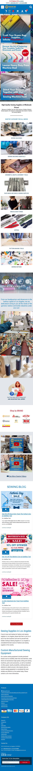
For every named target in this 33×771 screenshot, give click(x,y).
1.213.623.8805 (23, 3)
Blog (2, 723)
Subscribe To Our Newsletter (10, 758)
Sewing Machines (5, 694)
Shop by (16, 410)
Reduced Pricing (5, 691)
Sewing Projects (4, 701)
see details (21, 1)
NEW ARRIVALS (16, 283)
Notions (3, 703)
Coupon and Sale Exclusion (7, 730)
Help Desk (3, 725)
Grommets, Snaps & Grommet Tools (9, 697)
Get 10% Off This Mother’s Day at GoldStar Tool (16, 557)
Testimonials (4, 734)
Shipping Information (5, 727)
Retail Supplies (4, 706)
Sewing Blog (16, 486)
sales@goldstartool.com (20, 750)
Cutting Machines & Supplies (7, 699)
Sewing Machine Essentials (7, 696)
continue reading (6, 527)
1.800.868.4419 (14, 3)
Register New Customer (6, 736)
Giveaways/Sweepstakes (6, 737)
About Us (3, 720)
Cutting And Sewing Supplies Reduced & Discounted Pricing (14, 692)
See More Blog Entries (16, 624)
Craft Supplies (4, 704)
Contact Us (3, 722)
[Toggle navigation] (2, 7)
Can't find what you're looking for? (16, 390)
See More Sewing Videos (16, 476)
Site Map (3, 739)
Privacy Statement (5, 732)
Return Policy (4, 729)
